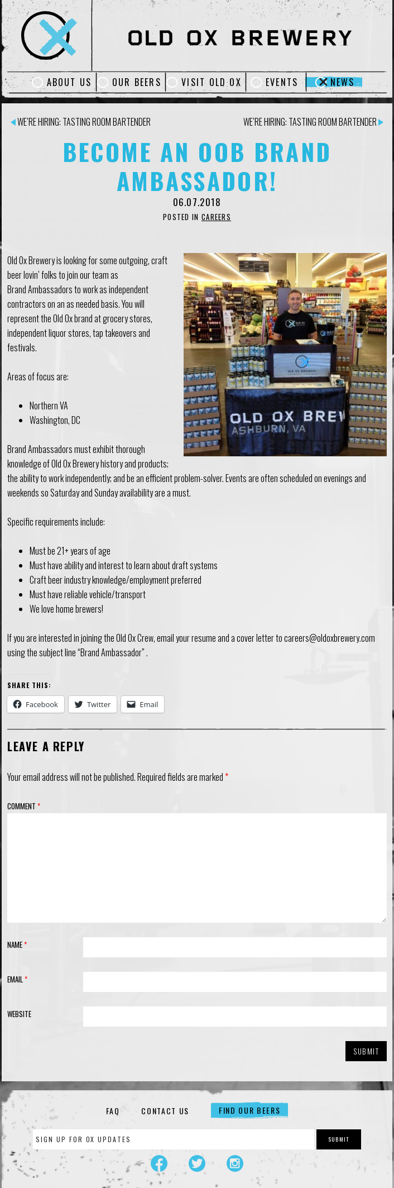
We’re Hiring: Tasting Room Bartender (81, 121)
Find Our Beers (250, 1111)
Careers (216, 216)
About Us (69, 82)
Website (19, 1013)
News (342, 82)
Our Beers (136, 82)
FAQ (113, 1111)
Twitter (197, 1163)
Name (17, 944)
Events (282, 82)
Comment (23, 806)
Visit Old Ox (211, 82)
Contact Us (165, 1111)
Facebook (159, 1163)
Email (17, 979)
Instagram (235, 1163)
